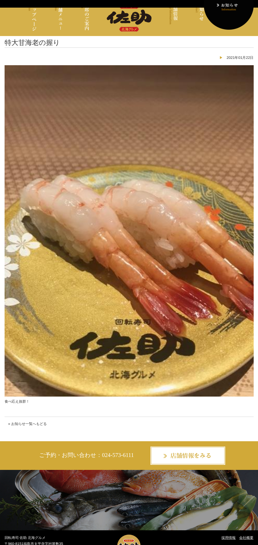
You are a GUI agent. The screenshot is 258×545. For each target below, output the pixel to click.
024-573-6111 (118, 455)
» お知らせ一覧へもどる (27, 424)
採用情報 (228, 538)
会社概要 (246, 538)
